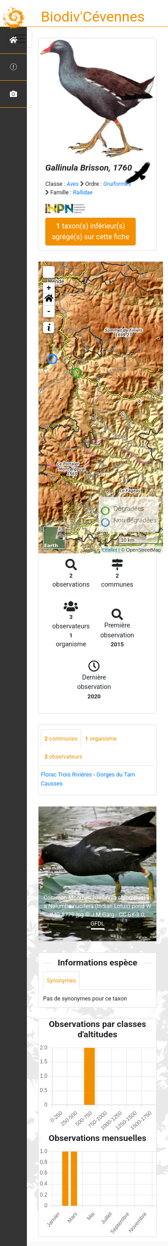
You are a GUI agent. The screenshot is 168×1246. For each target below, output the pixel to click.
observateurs (63, 756)
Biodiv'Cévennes (93, 16)
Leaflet (109, 550)
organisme (100, 738)
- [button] (49, 311)
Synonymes (61, 980)
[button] (49, 300)
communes (61, 738)
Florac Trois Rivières (66, 774)
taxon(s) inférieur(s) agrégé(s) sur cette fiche (90, 231)
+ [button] (49, 288)
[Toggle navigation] (19, 39)
